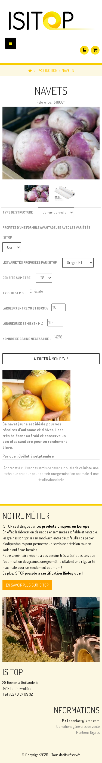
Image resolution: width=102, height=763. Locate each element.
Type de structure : (18, 212)
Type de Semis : (14, 293)
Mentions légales (88, 732)
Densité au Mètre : (17, 278)
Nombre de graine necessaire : (26, 339)
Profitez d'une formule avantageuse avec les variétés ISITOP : (46, 232)
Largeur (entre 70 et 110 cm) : (25, 308)
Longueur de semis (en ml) (23, 324)
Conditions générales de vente (78, 726)
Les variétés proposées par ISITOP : (30, 262)
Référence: (44, 102)
